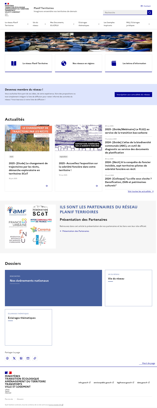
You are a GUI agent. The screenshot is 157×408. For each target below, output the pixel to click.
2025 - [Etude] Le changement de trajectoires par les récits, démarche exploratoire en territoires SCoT (28, 168)
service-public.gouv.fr (103, 382)
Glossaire (20, 399)
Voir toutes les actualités (139, 191)
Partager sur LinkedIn (21, 358)
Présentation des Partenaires (83, 219)
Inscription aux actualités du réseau (133, 94)
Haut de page (148, 363)
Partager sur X (14, 358)
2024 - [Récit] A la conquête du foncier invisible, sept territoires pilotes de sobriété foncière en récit (128, 165)
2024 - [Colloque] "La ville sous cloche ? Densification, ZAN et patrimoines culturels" (128, 182)
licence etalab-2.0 (55, 405)
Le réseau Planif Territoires (11, 24)
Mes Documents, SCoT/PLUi (57, 24)
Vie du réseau (35, 24)
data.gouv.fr (142, 382)
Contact (147, 6)
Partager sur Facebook (7, 358)
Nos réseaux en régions (83, 63)
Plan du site (9, 399)
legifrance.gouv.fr (124, 382)
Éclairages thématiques (84, 24)
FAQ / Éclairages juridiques (133, 24)
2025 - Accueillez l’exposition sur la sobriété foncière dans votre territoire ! (78, 166)
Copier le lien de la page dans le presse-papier (34, 358)
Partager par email (28, 358)
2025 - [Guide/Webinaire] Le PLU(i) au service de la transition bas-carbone (127, 131)
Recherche (149, 12)
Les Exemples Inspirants (109, 24)
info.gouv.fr (83, 382)
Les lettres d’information (134, 63)
